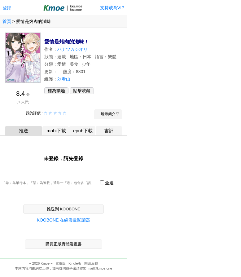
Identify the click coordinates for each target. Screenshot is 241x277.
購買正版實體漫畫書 (64, 244)
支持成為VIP (112, 7)
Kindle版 (74, 263)
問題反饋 (91, 263)
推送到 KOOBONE (63, 209)
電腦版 (60, 263)
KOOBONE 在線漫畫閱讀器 (63, 220)
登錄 (6, 7)
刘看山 (63, 79)
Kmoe (45, 263)
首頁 (6, 21)
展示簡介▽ (108, 114)
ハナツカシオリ (72, 49)
